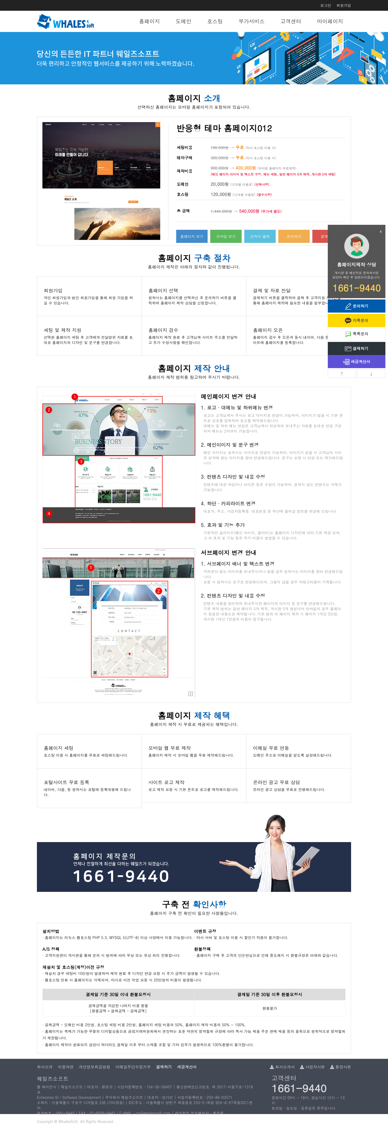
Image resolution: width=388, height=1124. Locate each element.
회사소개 (45, 1067)
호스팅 (215, 21)
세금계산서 (356, 362)
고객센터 (290, 21)
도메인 (183, 21)
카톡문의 (356, 321)
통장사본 (340, 1067)
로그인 (325, 5)
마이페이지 (330, 21)
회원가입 (343, 5)
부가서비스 (252, 21)
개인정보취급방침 (94, 1067)
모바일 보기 (226, 236)
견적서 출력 (260, 236)
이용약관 (66, 1067)
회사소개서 (282, 1067)
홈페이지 (149, 21)
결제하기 (356, 349)
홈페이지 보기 (192, 236)
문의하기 (294, 236)
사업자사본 (312, 1067)
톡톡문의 (356, 334)
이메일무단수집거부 (133, 1067)
